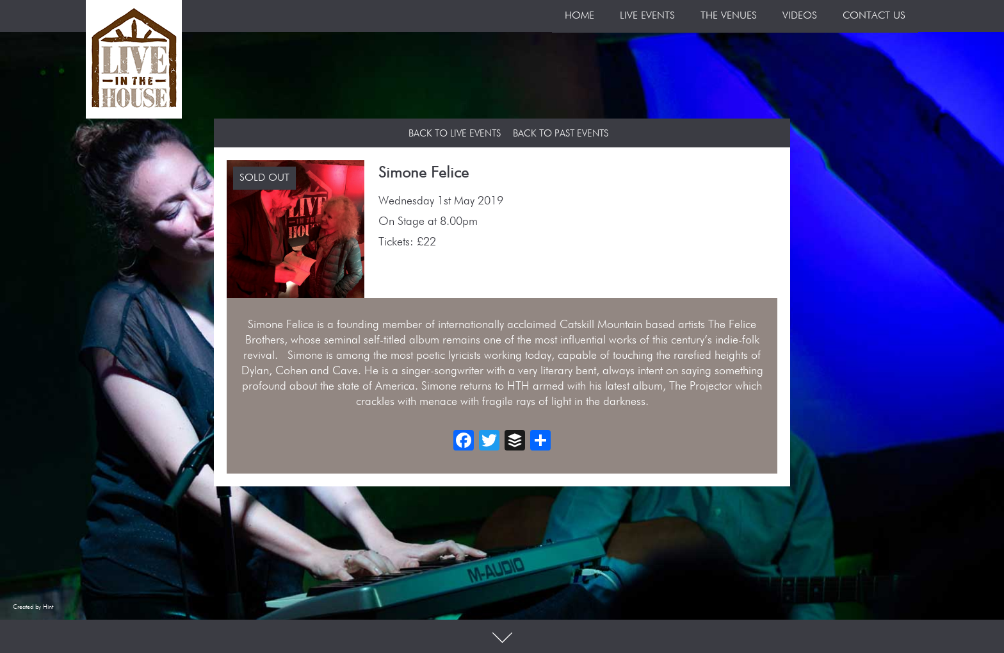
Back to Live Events (455, 133)
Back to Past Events (560, 133)
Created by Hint (33, 607)
